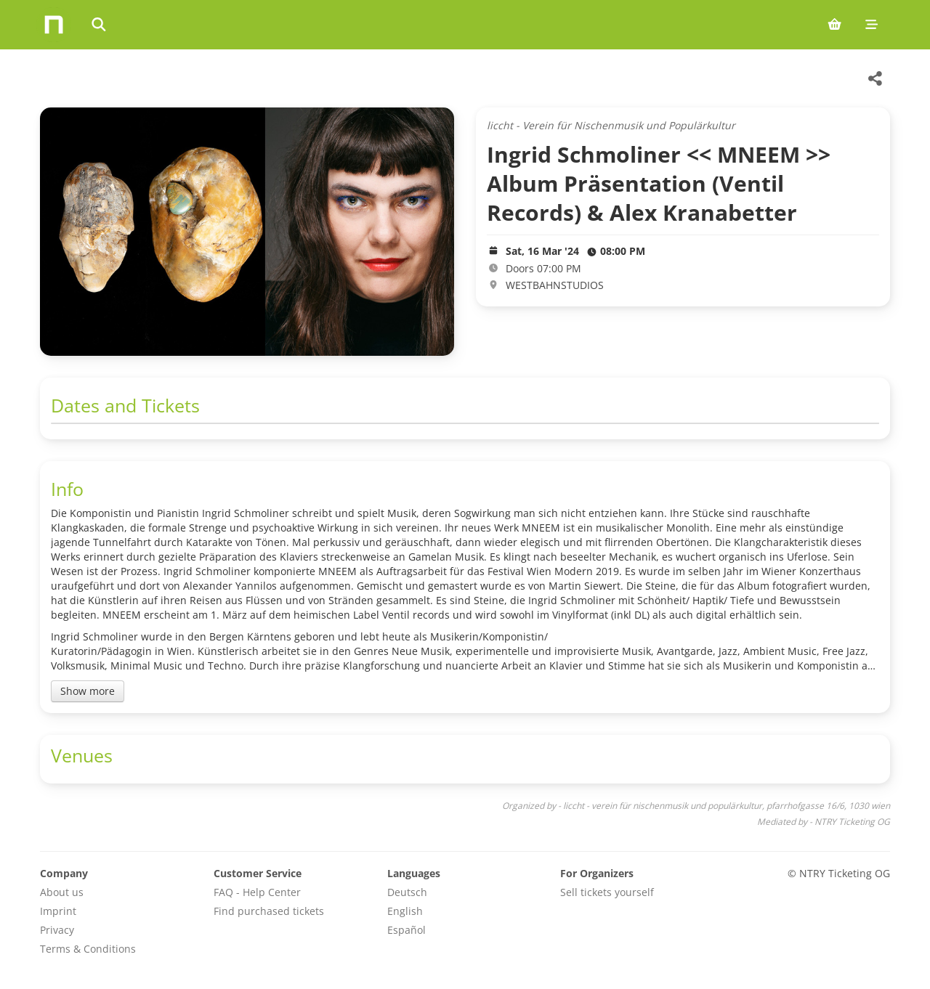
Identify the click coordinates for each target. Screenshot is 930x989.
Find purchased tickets (269, 911)
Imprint (58, 911)
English (405, 911)
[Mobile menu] (871, 24)
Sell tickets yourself (607, 892)
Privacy (57, 930)
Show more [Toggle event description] (87, 691)
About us (62, 892)
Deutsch (407, 892)
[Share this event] (875, 78)
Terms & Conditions (88, 949)
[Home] (53, 24)
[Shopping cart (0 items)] (834, 24)
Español (406, 930)
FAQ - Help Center (257, 892)
